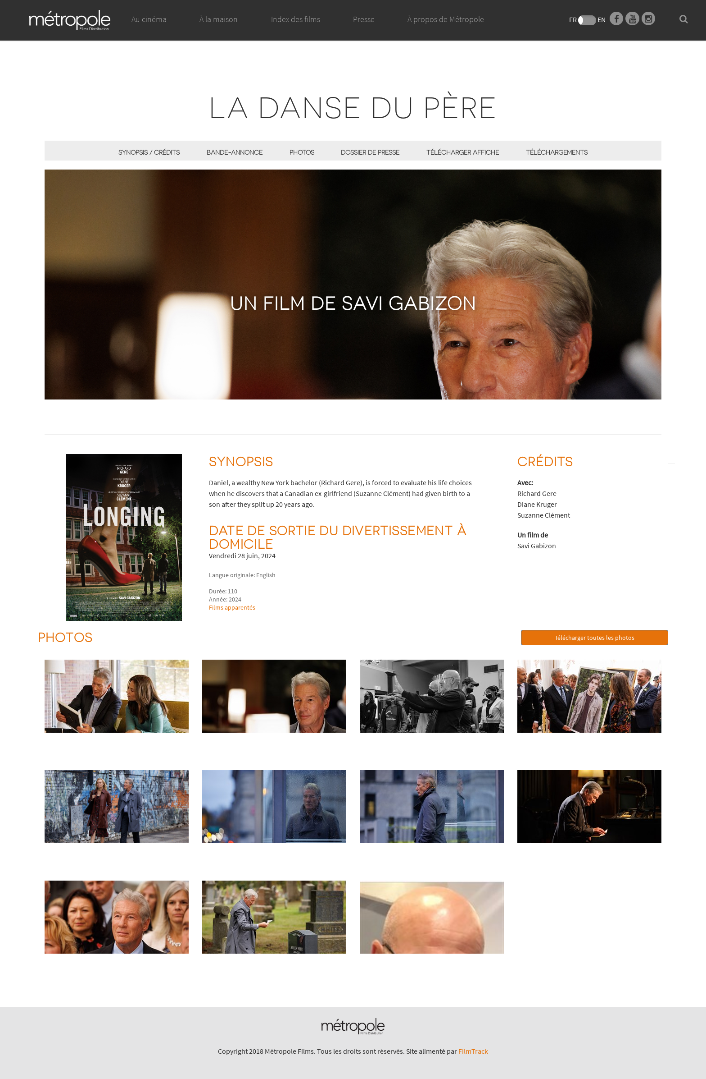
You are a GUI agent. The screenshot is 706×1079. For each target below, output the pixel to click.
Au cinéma (149, 19)
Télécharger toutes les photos (594, 638)
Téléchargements (557, 152)
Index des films (295, 19)
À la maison (218, 29)
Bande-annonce (234, 152)
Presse (364, 19)
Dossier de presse (370, 152)
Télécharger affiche (462, 152)
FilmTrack (473, 1051)
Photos (302, 152)
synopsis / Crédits (149, 152)
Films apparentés (232, 607)
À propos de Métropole (445, 19)
